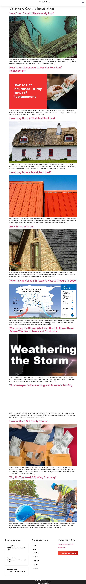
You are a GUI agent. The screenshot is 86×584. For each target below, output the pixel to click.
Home (35, 545)
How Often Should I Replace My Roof (31, 13)
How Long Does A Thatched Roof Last (32, 118)
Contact (35, 564)
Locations (36, 560)
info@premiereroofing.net (65, 544)
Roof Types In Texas (21, 226)
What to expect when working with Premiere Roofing (40, 385)
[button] (83, 2)
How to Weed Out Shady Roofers (28, 421)
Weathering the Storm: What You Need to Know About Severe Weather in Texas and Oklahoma (41, 329)
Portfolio (35, 557)
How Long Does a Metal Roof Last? (30, 172)
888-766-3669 (62, 547)
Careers (35, 568)
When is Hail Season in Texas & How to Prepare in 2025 (42, 280)
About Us (36, 553)
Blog (34, 549)
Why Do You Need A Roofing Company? (33, 477)
